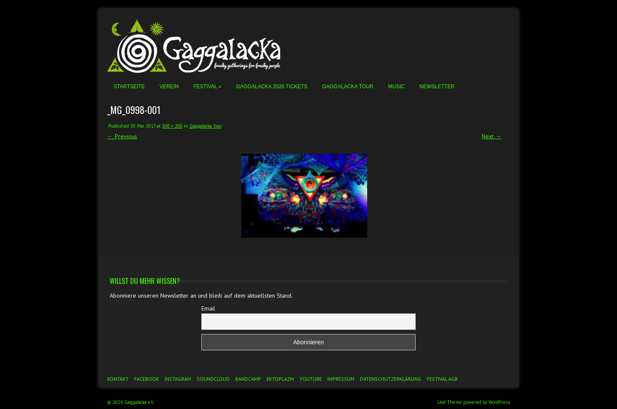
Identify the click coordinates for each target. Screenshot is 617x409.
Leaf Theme (449, 402)
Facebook (146, 379)
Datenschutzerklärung (390, 379)
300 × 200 (172, 126)
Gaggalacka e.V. (139, 402)
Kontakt (118, 379)
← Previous (122, 136)
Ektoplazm (280, 379)
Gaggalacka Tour (348, 87)
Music (396, 87)
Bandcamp (248, 379)
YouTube (311, 379)
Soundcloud (213, 379)
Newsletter (437, 87)
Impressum (340, 379)
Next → (491, 136)
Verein (169, 87)
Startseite (129, 87)
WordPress (499, 402)
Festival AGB (442, 379)
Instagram (178, 379)
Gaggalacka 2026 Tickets (272, 87)
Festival (207, 87)
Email (208, 308)
